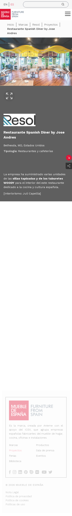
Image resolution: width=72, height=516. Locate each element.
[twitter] (51, 472)
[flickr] (38, 472)
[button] (67, 13)
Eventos (41, 456)
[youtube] (45, 472)
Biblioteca (15, 461)
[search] (45, 4)
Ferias (13, 456)
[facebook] (11, 472)
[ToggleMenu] (67, 13)
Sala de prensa (45, 450)
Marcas (23, 25)
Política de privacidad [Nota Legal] (19, 495)
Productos (42, 445)
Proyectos (51, 25)
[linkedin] (21, 472)
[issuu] (32, 472)
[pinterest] (27, 472)
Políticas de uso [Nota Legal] (15, 503)
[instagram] (16, 472)
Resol (36, 25)
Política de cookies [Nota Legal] (17, 499)
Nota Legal (12, 491)
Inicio (10, 25)
